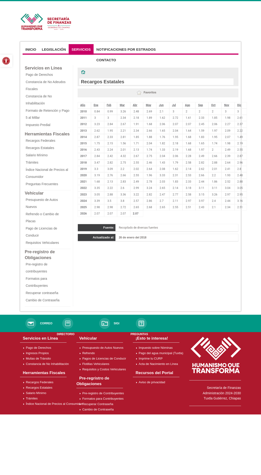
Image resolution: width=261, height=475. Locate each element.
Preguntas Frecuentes (42, 184)
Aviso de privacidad (152, 382)
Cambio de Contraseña (42, 300)
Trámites (32, 162)
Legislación (54, 49)
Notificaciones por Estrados (126, 49)
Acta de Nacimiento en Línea (158, 364)
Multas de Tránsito (38, 358)
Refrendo (88, 353)
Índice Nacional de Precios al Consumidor (54, 404)
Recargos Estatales (40, 148)
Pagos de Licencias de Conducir (104, 358)
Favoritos (146, 92)
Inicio (30, 49)
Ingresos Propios (37, 353)
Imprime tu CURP (151, 358)
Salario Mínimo (36, 155)
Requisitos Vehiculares (42, 243)
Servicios (81, 49)
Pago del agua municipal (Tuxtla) (161, 353)
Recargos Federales (40, 140)
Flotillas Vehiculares (95, 364)
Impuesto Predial (38, 125)
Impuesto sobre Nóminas (156, 347)
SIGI (116, 323)
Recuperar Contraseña (97, 404)
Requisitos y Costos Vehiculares (104, 369)
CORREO (46, 323)
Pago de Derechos (39, 75)
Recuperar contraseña (42, 293)
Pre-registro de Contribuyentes (103, 393)
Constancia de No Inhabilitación (47, 364)
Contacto (106, 60)
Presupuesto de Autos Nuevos (102, 347)
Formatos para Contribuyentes (103, 398)
